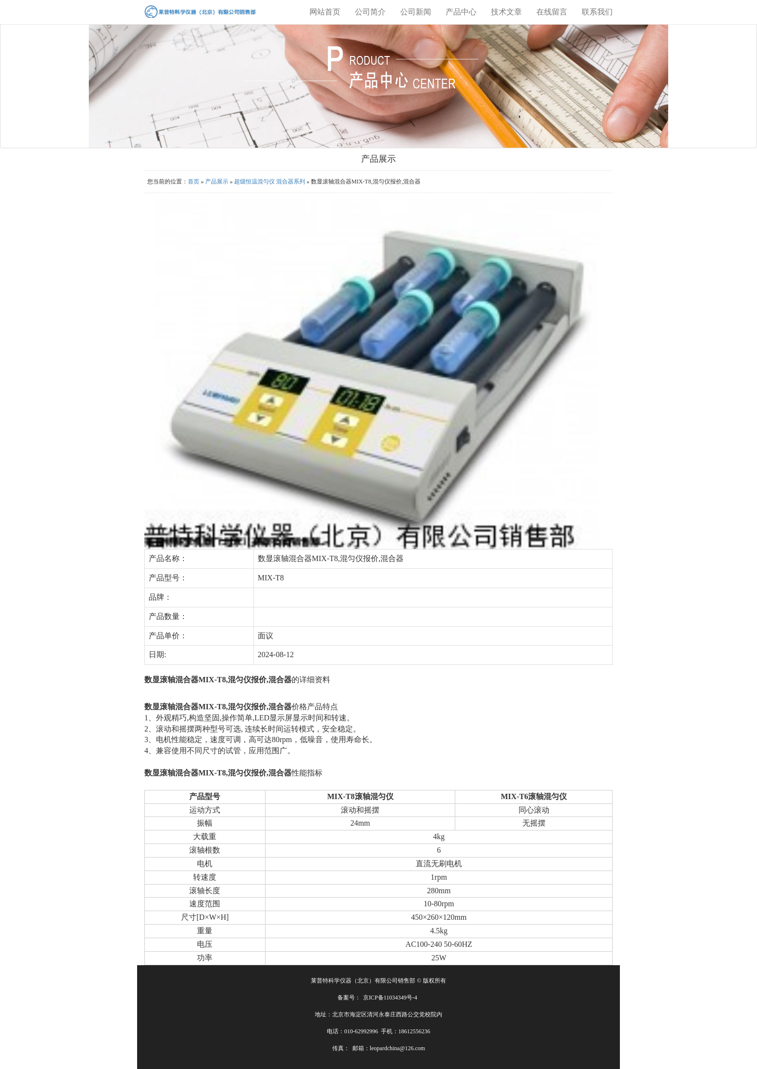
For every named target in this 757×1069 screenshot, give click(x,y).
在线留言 (551, 12)
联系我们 (597, 12)
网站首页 (324, 12)
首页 (193, 181)
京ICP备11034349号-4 (390, 997)
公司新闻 (415, 12)
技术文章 (506, 12)
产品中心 (461, 12)
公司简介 (370, 12)
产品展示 (216, 181)
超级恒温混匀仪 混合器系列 (270, 181)
